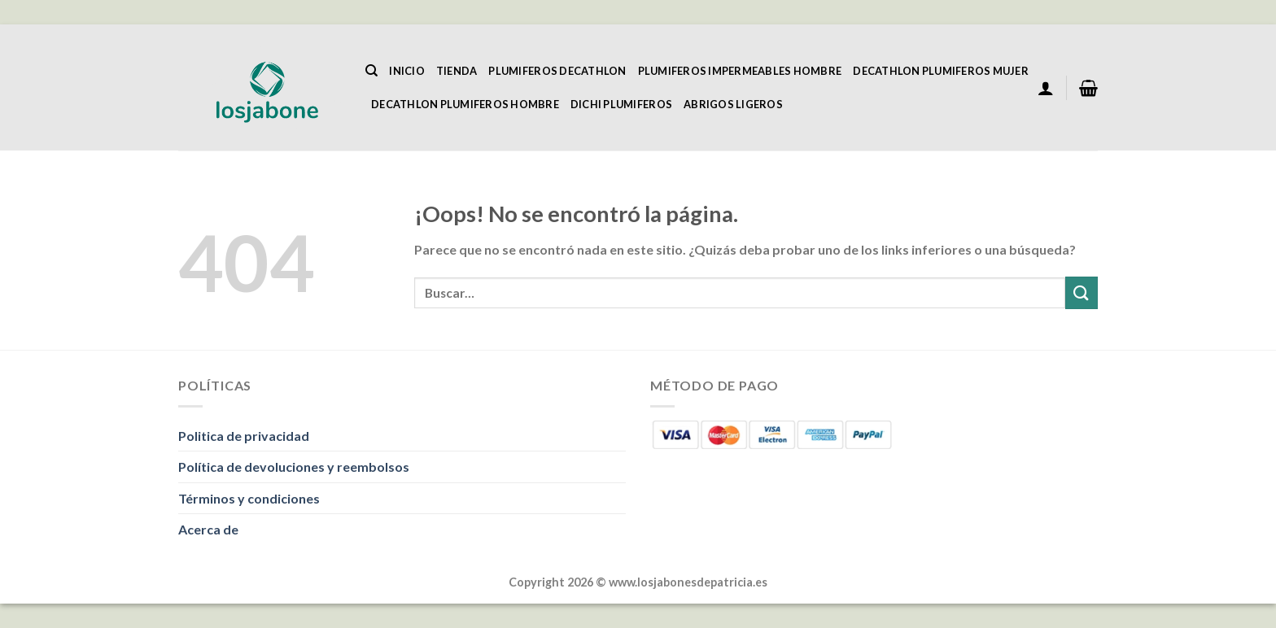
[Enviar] (1081, 292)
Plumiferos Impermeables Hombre (740, 70)
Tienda (457, 70)
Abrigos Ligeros (733, 104)
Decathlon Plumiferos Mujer (941, 70)
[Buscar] (371, 70)
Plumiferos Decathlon (557, 70)
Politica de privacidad (243, 435)
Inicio (407, 70)
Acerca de (208, 529)
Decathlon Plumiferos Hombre (465, 104)
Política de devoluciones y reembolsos (293, 466)
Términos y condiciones (249, 498)
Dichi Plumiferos (621, 104)
